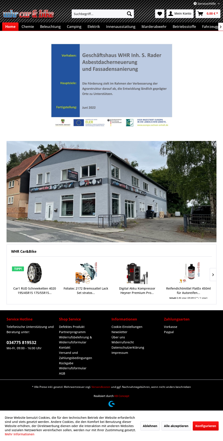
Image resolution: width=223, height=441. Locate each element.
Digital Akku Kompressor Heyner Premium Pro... (137, 290)
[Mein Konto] (180, 13)
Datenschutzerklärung (128, 347)
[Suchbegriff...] (103, 13)
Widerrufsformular (72, 368)
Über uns (118, 337)
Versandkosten (100, 387)
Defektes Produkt (71, 327)
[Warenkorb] (208, 13)
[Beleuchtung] (50, 26)
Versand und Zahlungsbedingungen (75, 355)
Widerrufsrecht (123, 342)
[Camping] (74, 26)
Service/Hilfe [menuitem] (205, 4)
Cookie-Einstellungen (127, 327)
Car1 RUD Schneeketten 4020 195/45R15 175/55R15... (34, 290)
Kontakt (64, 347)
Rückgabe (66, 363)
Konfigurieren (205, 426)
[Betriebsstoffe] (184, 26)
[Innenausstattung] (121, 26)
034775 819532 (21, 342)
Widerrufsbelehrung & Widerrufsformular (75, 339)
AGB (62, 373)
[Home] (10, 26)
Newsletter (119, 332)
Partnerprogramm (72, 332)
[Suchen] (129, 13)
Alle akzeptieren (176, 426)
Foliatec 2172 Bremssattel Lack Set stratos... (86, 290)
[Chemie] (28, 26)
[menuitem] (103, 13)
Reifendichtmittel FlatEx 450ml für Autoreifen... (188, 290)
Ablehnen (150, 426)
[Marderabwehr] (154, 26)
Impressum (120, 353)
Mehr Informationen (19, 434)
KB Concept (121, 396)
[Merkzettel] (159, 13)
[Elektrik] (93, 26)
